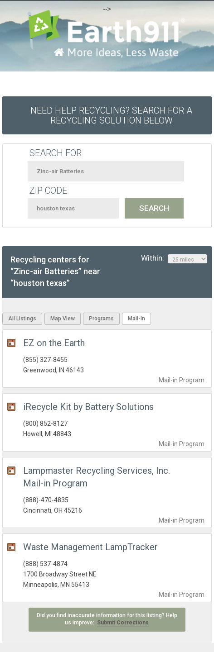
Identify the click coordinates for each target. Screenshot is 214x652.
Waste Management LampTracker (90, 547)
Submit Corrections (123, 622)
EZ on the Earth (54, 343)
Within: (174, 258)
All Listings (22, 318)
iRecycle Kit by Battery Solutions (88, 406)
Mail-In (136, 318)
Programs (101, 318)
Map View (62, 318)
